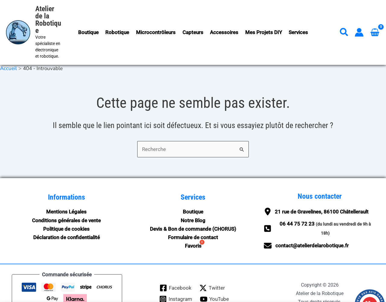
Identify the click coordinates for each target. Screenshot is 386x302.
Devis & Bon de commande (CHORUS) (193, 208)
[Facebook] (175, 267)
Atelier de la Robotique (52, 12)
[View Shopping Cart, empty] (375, 22)
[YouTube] (214, 278)
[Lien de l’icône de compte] (359, 22)
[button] (344, 23)
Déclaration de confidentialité (66, 217)
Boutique (193, 191)
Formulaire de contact (193, 217)
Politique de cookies (66, 208)
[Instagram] (175, 278)
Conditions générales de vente (66, 200)
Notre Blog (193, 200)
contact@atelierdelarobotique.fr (312, 225)
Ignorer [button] (309, 293)
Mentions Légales (66, 191)
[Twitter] (212, 267)
